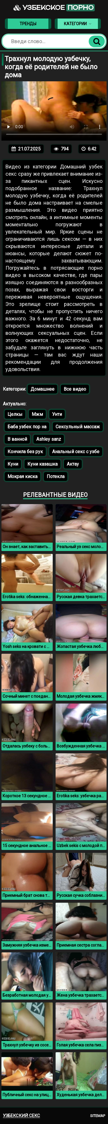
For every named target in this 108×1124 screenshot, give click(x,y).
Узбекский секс (21, 1115)
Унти (57, 414)
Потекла (56, 476)
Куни (12, 464)
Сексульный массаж (78, 426)
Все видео (75, 389)
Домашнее (42, 389)
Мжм (37, 414)
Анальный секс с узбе (75, 451)
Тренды (28, 23)
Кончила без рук (25, 451)
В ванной (17, 439)
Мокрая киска (22, 476)
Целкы (14, 414)
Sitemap (97, 1116)
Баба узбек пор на (26, 426)
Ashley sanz (48, 439)
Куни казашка (42, 464)
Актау (73, 464)
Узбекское (54, 7)
